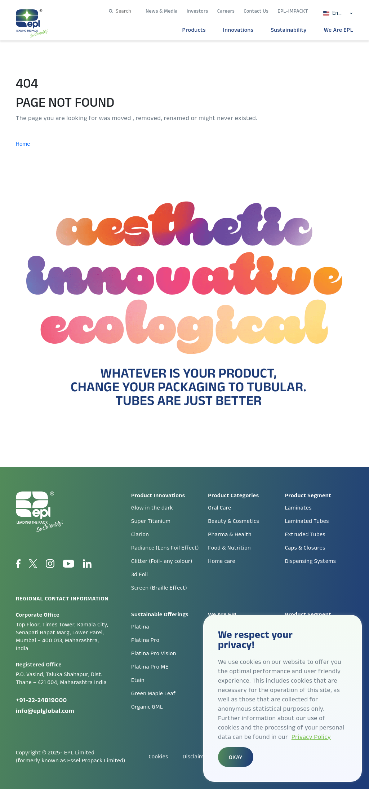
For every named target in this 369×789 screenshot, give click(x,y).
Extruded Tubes (305, 534)
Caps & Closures (305, 548)
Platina (140, 626)
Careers (226, 11)
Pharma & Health (230, 534)
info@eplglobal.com (45, 710)
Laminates (298, 507)
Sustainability (288, 30)
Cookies (158, 756)
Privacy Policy (311, 736)
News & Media (162, 11)
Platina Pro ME (150, 667)
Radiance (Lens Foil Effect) (165, 548)
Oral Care (219, 507)
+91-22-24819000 (41, 700)
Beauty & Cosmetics (233, 521)
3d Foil (139, 574)
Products (194, 30)
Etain (138, 680)
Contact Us (256, 11)
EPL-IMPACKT (292, 11)
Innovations (238, 30)
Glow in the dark (152, 507)
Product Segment (308, 614)
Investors (197, 11)
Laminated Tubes (307, 521)
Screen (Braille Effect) (159, 588)
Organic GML (147, 707)
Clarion (140, 534)
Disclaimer (196, 756)
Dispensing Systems (310, 561)
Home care (221, 561)
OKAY (236, 757)
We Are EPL (338, 30)
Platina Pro (145, 640)
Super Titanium (150, 521)
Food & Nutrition (229, 548)
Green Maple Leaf (153, 693)
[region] (282, 698)
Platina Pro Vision (153, 653)
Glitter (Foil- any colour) (161, 561)
